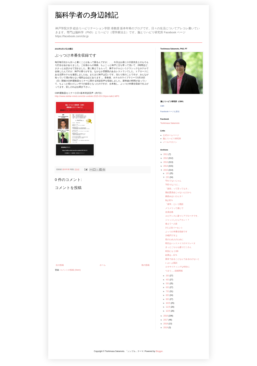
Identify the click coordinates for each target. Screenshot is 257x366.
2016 (165, 316)
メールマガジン (170, 142)
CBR (162, 106)
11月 (168, 307)
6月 (167, 287)
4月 (167, 279)
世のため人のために (174, 239)
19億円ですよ (171, 235)
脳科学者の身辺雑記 (86, 15)
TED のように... (172, 184)
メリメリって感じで (174, 208)
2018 (165, 323)
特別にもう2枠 (171, 251)
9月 (167, 299)
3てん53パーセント (174, 228)
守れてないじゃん (173, 181)
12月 (168, 311)
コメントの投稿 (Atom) (70, 270)
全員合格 (169, 212)
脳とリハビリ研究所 (172, 138)
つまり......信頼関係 (174, 271)
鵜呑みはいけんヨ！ (174, 196)
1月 (167, 173)
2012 (165, 158)
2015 (165, 170)
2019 (165, 327)
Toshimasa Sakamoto (170, 123)
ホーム (103, 265)
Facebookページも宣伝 (169, 111)
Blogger (159, 351)
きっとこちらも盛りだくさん (178, 247)
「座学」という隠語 (174, 204)
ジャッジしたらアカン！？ (177, 220)
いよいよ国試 (171, 263)
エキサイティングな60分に (177, 267)
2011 (165, 154)
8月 (167, 295)
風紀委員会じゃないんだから (178, 192)
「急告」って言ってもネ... (177, 188)
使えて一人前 (171, 224)
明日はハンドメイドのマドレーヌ (180, 243)
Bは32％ (169, 200)
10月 (168, 303)
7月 (167, 291)
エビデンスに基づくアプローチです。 (182, 216)
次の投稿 (60, 265)
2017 (165, 320)
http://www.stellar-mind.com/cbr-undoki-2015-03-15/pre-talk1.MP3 (87, 96)
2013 (165, 162)
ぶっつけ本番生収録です (176, 231)
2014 (165, 166)
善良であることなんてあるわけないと (182, 259)
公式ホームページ (171, 135)
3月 (167, 275)
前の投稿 (145, 265)
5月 (167, 283)
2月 (167, 177)
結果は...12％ (171, 255)
